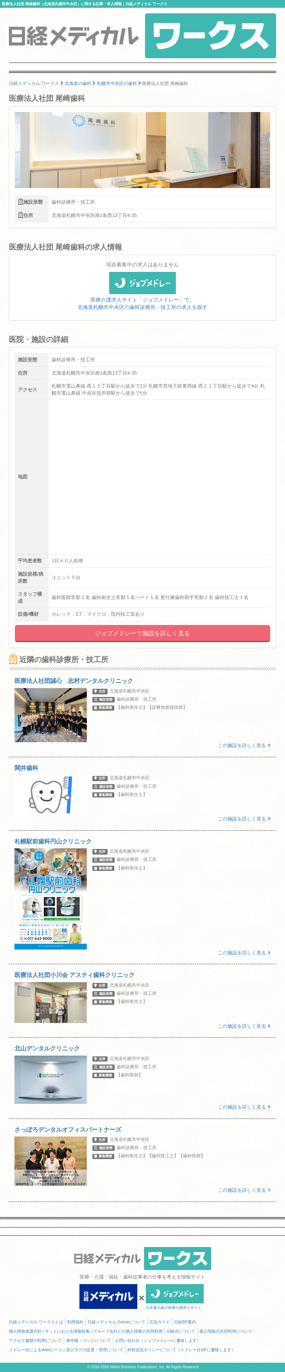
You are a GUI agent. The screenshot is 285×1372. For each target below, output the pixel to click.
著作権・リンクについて (88, 1340)
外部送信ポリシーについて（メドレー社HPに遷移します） (181, 1350)
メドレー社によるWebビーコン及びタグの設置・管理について (66, 1350)
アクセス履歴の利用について (35, 1340)
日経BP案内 (185, 1322)
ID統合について (181, 1331)
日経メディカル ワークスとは (36, 1322)
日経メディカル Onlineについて (116, 1322)
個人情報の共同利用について (225, 1331)
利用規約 (75, 1322)
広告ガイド (160, 1322)
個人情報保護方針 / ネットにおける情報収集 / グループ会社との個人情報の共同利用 (86, 1331)
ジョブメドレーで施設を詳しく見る (142, 633)
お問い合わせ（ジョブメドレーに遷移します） (158, 1340)
